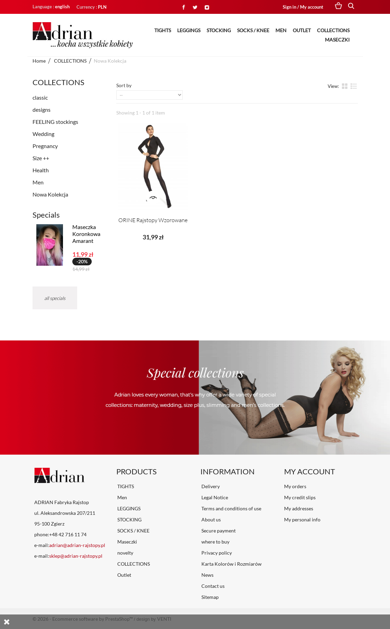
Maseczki (337, 40)
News (207, 575)
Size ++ (41, 158)
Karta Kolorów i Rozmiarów (231, 564)
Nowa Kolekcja (50, 194)
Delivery (210, 486)
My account (309, 471)
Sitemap (209, 597)
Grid (345, 85)
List (354, 85)
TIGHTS (162, 30)
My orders (295, 486)
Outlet (302, 30)
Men (281, 30)
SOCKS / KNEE (253, 30)
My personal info (302, 519)
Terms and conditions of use (230, 508)
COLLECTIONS (333, 30)
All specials (54, 298)
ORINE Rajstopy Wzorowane (153, 220)
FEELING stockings (55, 121)
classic (40, 97)
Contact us (212, 586)
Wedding (43, 133)
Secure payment (218, 531)
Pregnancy (45, 146)
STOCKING (219, 30)
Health (41, 170)
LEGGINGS (188, 30)
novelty (124, 553)
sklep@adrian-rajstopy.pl (75, 556)
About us (210, 519)
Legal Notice (214, 497)
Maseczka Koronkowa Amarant (86, 234)
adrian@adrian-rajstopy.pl (77, 545)
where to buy (214, 542)
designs (42, 109)
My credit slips (300, 497)
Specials (46, 214)
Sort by (123, 85)
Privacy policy (216, 553)
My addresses (298, 508)
